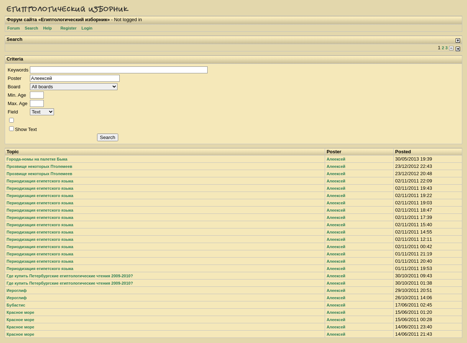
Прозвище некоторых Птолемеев (39, 166)
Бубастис (16, 305)
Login (86, 28)
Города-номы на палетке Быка (37, 159)
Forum (13, 28)
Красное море (20, 312)
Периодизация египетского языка (40, 181)
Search (31, 28)
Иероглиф (17, 290)
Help (47, 28)
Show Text (23, 129)
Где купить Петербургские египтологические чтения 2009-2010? (70, 276)
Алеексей (336, 159)
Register (69, 28)
